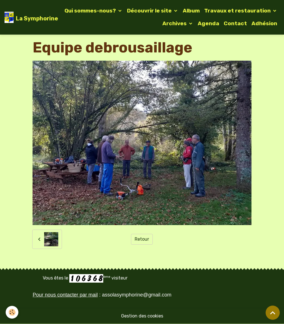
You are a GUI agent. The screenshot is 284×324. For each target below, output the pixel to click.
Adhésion (264, 23)
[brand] (27, 17)
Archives (175, 23)
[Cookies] (12, 312)
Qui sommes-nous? (90, 10)
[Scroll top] (273, 313)
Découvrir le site (150, 10)
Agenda (208, 23)
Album (191, 10)
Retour (142, 239)
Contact (235, 23)
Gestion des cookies (142, 316)
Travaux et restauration (238, 10)
